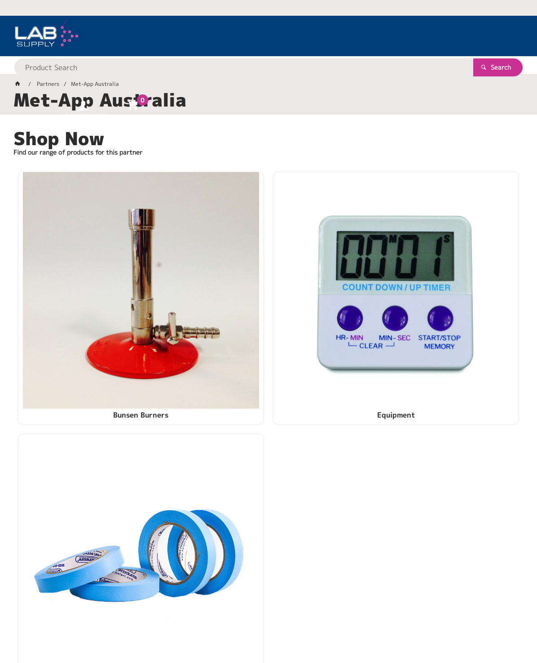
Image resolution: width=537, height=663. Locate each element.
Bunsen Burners (98, 324)
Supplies (438, 324)
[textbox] (253, 36)
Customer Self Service (120, 627)
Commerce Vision (186, 627)
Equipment (268, 324)
